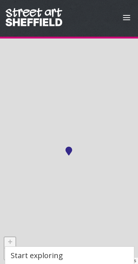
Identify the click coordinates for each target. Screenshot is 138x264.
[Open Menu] (126, 18)
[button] (69, 151)
